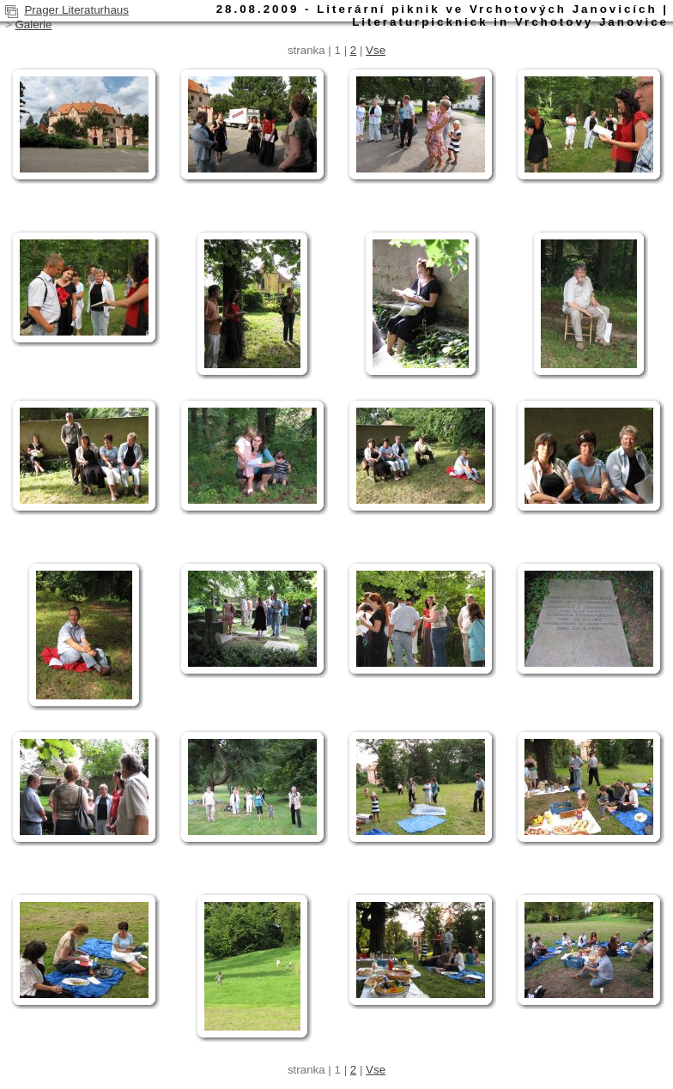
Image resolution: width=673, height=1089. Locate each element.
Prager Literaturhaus (76, 9)
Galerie (33, 24)
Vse (375, 50)
